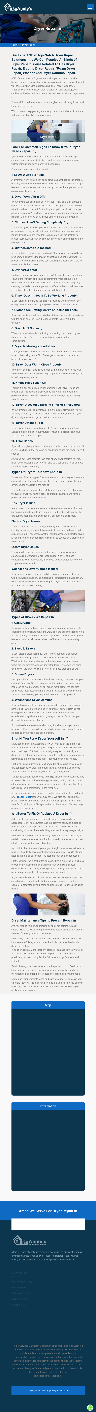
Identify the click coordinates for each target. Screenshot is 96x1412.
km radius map (48, 1051)
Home (14, 45)
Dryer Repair (28, 45)
